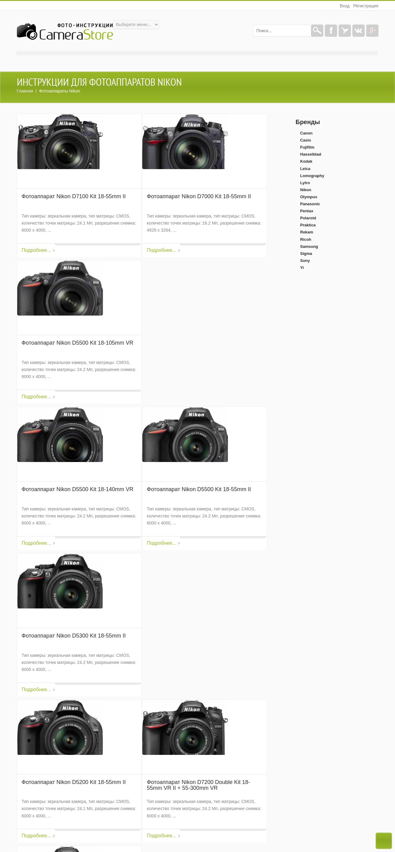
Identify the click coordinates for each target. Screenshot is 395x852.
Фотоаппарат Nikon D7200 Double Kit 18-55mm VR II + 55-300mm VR (198, 785)
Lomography (312, 175)
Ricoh (305, 239)
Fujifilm (307, 147)
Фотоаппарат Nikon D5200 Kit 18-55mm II (74, 782)
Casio (305, 140)
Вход (345, 5)
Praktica (308, 225)
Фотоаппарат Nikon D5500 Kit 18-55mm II (199, 489)
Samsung (309, 246)
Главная (25, 91)
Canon (306, 133)
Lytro (305, 182)
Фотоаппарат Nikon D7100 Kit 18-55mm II (74, 196)
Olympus (308, 197)
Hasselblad (310, 154)
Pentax (306, 211)
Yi (302, 267)
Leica (305, 168)
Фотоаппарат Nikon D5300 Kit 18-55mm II (74, 636)
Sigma (306, 253)
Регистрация (365, 5)
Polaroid (308, 218)
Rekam (306, 232)
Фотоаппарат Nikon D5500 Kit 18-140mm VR (78, 489)
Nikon (305, 189)
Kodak (306, 161)
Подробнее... (36, 250)
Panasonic (310, 204)
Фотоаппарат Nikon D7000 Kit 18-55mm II (199, 196)
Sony (305, 260)
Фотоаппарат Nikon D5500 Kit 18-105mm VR (78, 343)
